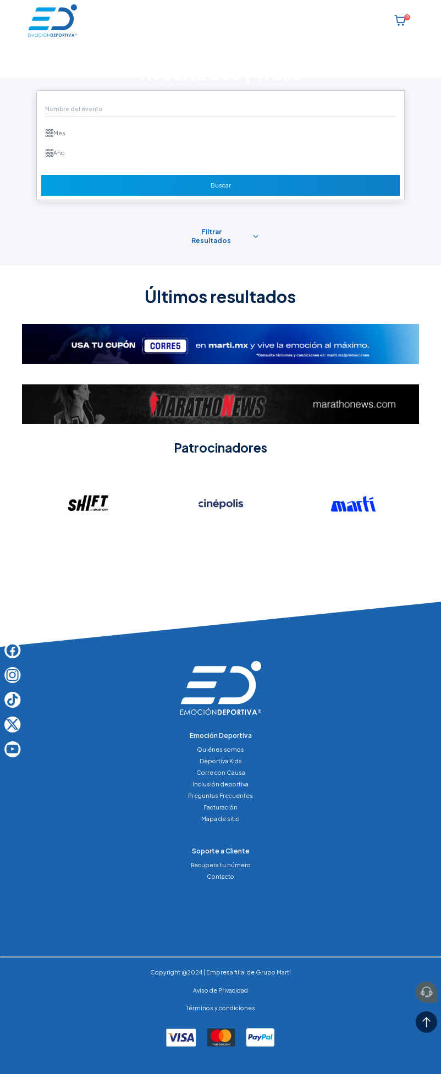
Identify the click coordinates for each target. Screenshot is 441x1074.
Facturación (220, 807)
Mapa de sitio (220, 818)
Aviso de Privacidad (220, 990)
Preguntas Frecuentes (220, 795)
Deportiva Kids (221, 760)
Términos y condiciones (220, 1007)
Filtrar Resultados (211, 236)
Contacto (220, 876)
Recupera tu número (221, 864)
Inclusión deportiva (220, 783)
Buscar (221, 185)
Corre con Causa (220, 772)
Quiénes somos (220, 749)
